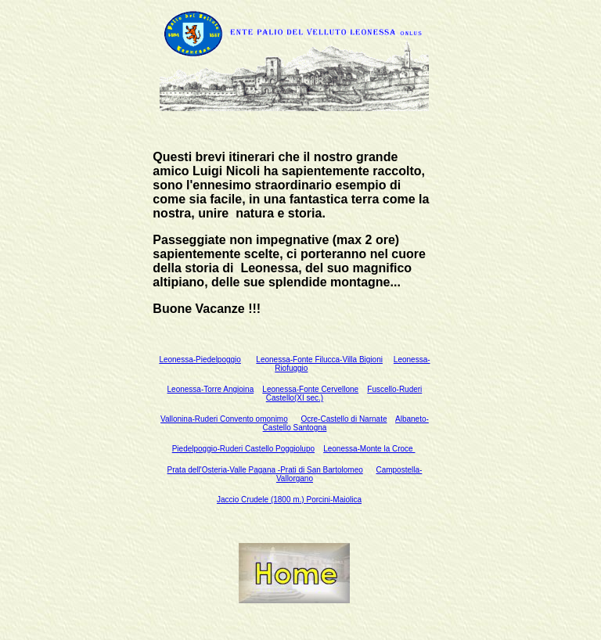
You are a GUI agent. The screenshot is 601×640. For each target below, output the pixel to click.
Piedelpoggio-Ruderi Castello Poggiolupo (243, 448)
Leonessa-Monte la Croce (369, 448)
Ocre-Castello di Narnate (343, 419)
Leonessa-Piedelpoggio (200, 359)
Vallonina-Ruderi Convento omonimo (224, 419)
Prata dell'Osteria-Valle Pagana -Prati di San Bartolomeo (265, 470)
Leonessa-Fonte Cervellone (310, 389)
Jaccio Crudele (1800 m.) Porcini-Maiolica (289, 499)
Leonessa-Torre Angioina (210, 389)
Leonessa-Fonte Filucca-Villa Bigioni (319, 359)
